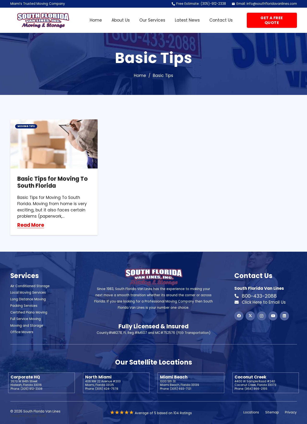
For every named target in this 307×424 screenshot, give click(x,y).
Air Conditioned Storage (30, 286)
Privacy (291, 412)
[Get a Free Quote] (272, 20)
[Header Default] (43, 20)
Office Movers (21, 332)
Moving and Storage (26, 325)
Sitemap (272, 412)
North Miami (98, 377)
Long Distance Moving (28, 299)
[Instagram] (261, 315)
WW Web (39, 415)
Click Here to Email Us (264, 302)
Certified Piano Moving (28, 312)
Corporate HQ (25, 377)
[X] (250, 315)
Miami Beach (174, 377)
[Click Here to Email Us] (238, 302)
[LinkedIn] (284, 315)
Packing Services (23, 305)
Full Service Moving (25, 319)
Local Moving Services (28, 292)
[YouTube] (272, 315)
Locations (251, 412)
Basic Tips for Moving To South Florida (52, 182)
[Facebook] (238, 315)
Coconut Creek (250, 377)
